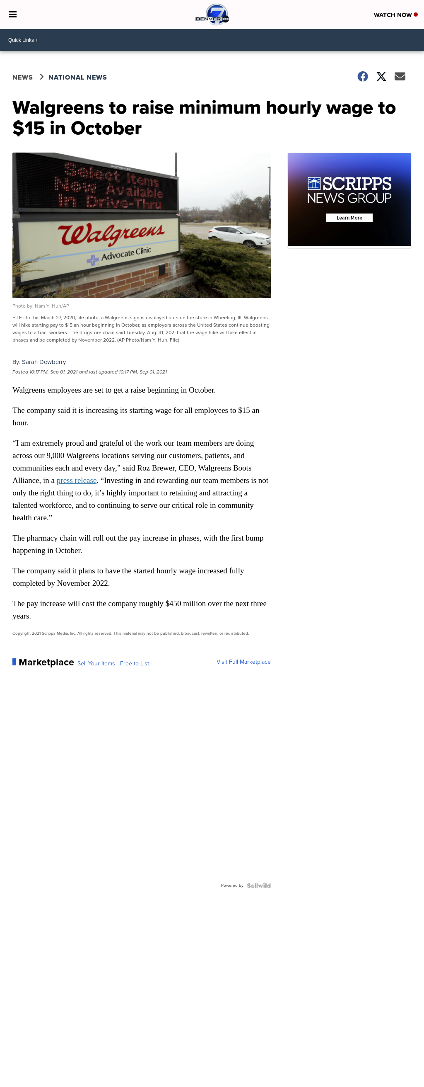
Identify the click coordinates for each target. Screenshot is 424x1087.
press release (77, 480)
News (22, 77)
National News (77, 77)
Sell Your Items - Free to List (113, 664)
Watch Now (396, 14)
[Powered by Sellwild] (259, 885)
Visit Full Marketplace (244, 662)
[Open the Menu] (12, 14)
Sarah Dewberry (44, 361)
